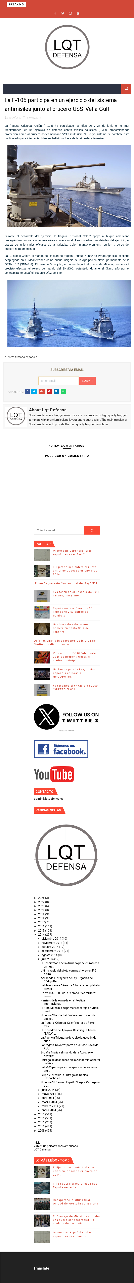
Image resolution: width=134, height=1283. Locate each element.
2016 (41, 926)
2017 (41, 922)
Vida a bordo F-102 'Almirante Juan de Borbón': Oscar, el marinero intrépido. (74, 657)
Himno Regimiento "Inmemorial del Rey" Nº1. (66, 583)
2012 (41, 1118)
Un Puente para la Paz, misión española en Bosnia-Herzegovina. (74, 673)
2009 (41, 1130)
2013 (41, 1114)
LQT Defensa (42, 1149)
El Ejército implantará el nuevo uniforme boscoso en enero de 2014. (75, 570)
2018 (41, 918)
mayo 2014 (49, 1093)
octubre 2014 (50, 946)
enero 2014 (49, 1110)
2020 (41, 910)
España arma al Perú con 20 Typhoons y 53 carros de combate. (73, 612)
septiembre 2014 (53, 950)
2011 (41, 1122)
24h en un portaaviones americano (56, 1146)
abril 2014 (48, 1097)
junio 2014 (48, 1089)
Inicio (37, 1142)
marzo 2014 (50, 1102)
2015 (41, 930)
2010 (41, 1126)
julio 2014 (48, 959)
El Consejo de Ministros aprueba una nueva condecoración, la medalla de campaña (76, 1220)
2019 (41, 914)
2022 (41, 902)
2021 (41, 906)
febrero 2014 (50, 1106)
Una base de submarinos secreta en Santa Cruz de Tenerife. (71, 628)
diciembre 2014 (52, 938)
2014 (41, 934)
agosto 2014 (50, 955)
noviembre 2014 (52, 942)
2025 (41, 897)
